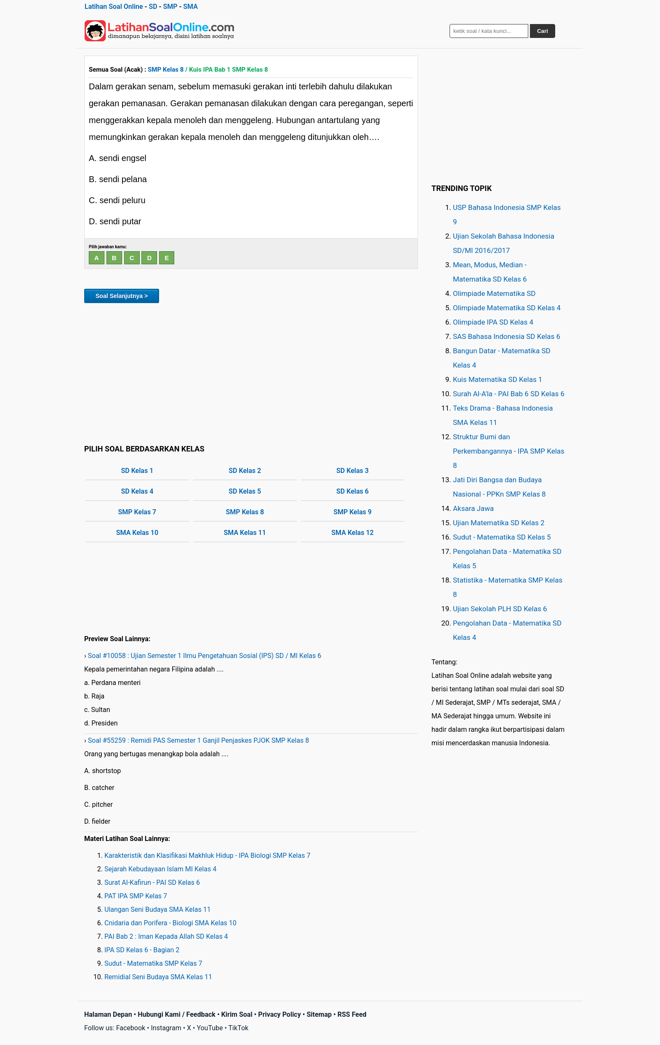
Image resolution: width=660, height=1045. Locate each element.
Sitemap (319, 1014)
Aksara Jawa (473, 508)
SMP (170, 7)
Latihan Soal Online (114, 7)
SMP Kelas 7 (137, 512)
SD (153, 7)
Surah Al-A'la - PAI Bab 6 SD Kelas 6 (508, 394)
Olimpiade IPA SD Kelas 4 (493, 322)
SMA (190, 7)
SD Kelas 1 (137, 471)
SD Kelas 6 (352, 491)
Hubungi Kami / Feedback (177, 1014)
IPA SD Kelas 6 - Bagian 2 (141, 950)
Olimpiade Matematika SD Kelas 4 (507, 308)
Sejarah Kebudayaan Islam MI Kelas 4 (160, 869)
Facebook (130, 1028)
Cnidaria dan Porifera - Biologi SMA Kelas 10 (170, 923)
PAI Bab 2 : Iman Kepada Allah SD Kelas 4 (166, 936)
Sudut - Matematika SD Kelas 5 (502, 537)
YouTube (210, 1028)
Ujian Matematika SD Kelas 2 (499, 522)
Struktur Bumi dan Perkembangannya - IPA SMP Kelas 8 (508, 451)
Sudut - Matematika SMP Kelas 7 (153, 963)
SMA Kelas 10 (137, 533)
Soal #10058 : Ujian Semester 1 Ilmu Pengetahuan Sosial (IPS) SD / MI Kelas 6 (204, 656)
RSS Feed (352, 1014)
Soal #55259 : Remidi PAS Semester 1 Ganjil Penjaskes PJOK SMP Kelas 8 (198, 740)
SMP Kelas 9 (352, 512)
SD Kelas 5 (245, 491)
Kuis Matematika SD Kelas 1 (497, 379)
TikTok (239, 1028)
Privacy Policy (279, 1014)
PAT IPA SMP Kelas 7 (135, 896)
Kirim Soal (237, 1014)
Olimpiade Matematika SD (494, 293)
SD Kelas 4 (137, 491)
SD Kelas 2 (245, 471)
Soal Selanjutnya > (122, 296)
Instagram (166, 1028)
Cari (542, 31)
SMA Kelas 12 (352, 533)
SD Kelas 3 (352, 471)
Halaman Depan (108, 1014)
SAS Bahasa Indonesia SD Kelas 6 (506, 336)
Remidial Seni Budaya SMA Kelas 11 (158, 977)
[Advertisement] (251, 372)
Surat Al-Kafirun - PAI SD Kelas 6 (152, 882)
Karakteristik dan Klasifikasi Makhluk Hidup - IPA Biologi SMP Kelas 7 (207, 856)
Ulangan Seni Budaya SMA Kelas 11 (157, 909)
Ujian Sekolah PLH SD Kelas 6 (500, 608)
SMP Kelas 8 (166, 69)
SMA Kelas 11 (245, 533)
